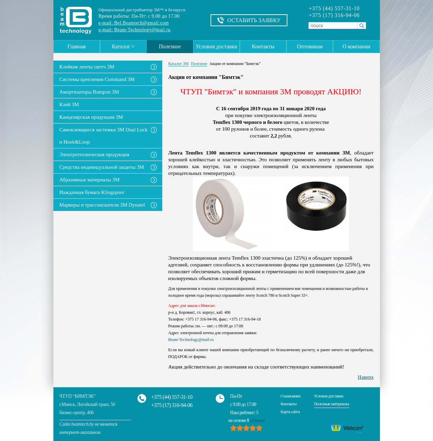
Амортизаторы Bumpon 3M (89, 92)
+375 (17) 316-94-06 (334, 15)
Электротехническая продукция (94, 154)
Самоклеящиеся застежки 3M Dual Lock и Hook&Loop (104, 136)
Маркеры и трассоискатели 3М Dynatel (102, 205)
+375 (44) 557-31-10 (334, 8)
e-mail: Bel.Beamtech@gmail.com (134, 23)
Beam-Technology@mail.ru (191, 339)
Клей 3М (69, 104)
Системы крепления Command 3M (97, 79)
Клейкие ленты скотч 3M (87, 66)
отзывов (257, 420)
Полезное (170, 46)
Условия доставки (216, 46)
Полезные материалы (331, 403)
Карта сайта (290, 411)
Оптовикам (310, 46)
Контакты (263, 46)
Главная (76, 46)
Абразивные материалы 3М (90, 179)
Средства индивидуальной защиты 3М (102, 167)
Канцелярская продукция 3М (91, 117)
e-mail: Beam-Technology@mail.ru (135, 29)
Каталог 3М (178, 63)
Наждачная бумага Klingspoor (92, 192)
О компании (356, 46)
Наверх (366, 377)
